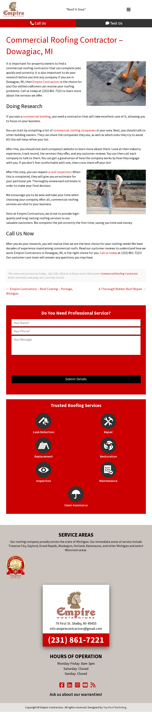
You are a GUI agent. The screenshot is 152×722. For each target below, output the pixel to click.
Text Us (114, 23)
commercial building (37, 116)
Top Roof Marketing (114, 707)
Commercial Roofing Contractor (119, 273)
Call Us (38, 23)
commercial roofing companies (74, 130)
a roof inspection (59, 172)
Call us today (108, 253)
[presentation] (76, 365)
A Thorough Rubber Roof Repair (122, 289)
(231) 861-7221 (76, 639)
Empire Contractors (46, 82)
